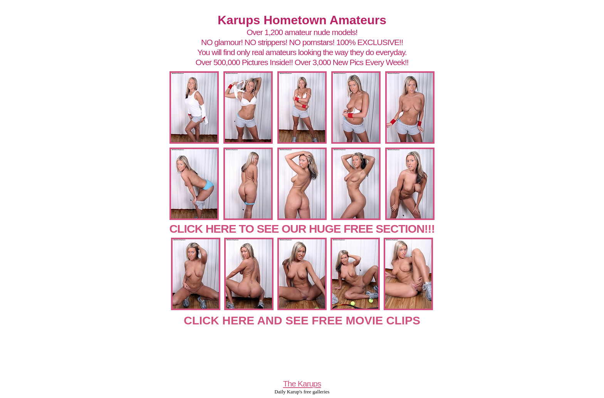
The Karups (302, 383)
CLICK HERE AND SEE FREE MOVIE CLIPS (302, 320)
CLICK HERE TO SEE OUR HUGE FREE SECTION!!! (302, 228)
